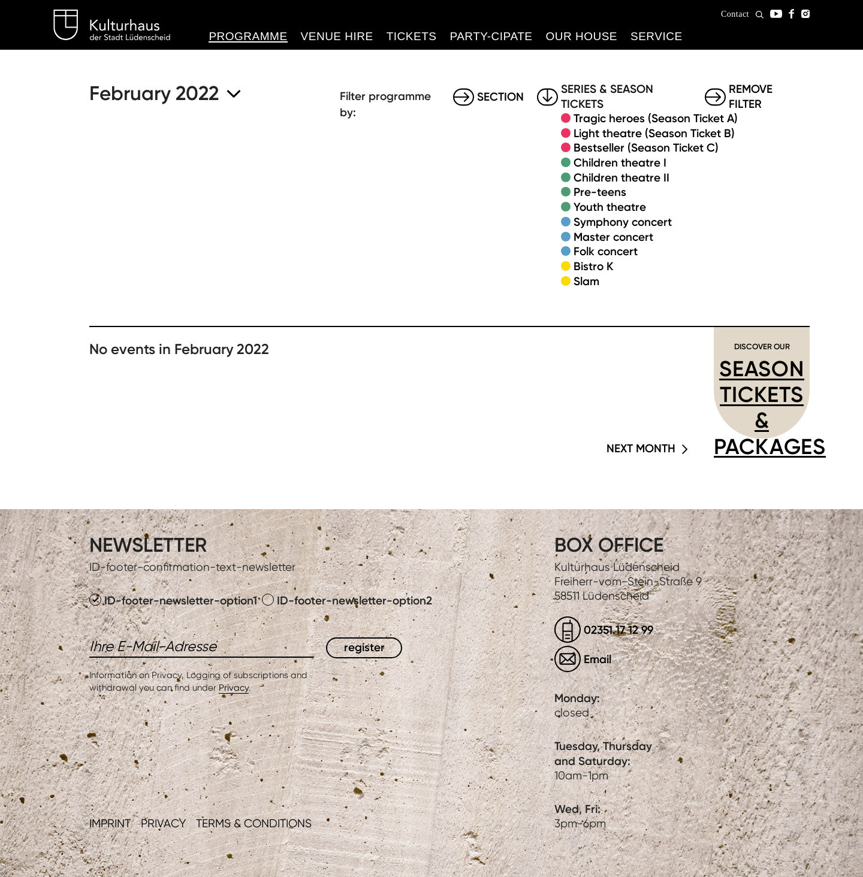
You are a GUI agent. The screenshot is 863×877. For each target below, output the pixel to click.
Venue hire (337, 36)
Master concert (613, 237)
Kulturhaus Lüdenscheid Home (111, 25)
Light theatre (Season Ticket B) (654, 133)
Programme (248, 36)
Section (500, 97)
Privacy (234, 687)
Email (597, 659)
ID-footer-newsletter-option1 (174, 600)
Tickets (412, 36)
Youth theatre (610, 207)
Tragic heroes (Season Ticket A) (656, 118)
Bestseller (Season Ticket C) (646, 148)
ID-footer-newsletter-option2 (347, 600)
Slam (586, 281)
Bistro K (593, 266)
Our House (581, 36)
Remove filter (751, 97)
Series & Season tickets (607, 97)
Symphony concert (623, 222)
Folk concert (606, 251)
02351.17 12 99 (618, 630)
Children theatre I (620, 163)
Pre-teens (600, 192)
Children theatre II (621, 178)
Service (656, 36)
